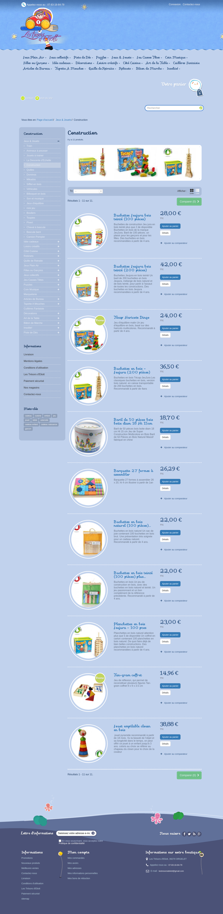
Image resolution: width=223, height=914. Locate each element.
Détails (165, 233)
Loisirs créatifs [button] (108, 63)
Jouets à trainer (35, 155)
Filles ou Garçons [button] (36, 63)
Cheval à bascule (35, 227)
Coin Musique (31, 289)
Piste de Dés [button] (83, 57)
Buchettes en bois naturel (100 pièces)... (132, 523)
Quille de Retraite (33, 260)
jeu (54, 416)
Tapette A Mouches (34, 304)
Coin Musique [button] (176, 57)
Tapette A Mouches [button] (70, 68)
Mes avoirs (73, 863)
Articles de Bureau (34, 299)
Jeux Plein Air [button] (34, 57)
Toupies (30, 217)
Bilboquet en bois (35, 193)
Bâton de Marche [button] (150, 68)
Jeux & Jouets (31, 141)
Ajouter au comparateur (175, 243)
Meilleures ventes (30, 868)
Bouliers (30, 213)
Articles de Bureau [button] (37, 68)
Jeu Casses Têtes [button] (149, 57)
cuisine (38, 416)
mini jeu (30, 208)
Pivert (29, 222)
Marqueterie (30, 294)
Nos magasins (31, 387)
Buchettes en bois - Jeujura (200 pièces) (132, 370)
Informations (32, 346)
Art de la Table (31, 318)
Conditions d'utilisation (36, 367)
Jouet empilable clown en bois (132, 728)
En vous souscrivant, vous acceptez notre (81, 842)
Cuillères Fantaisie (186, 63)
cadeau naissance (49, 424)
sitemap (25, 898)
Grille (192, 191)
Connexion (175, 4)
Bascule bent (33, 232)
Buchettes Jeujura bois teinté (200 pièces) (132, 268)
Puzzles (28, 284)
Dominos (31, 174)
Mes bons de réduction (79, 878)
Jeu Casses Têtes (33, 280)
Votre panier (182, 89)
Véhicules (31, 189)
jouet (27, 420)
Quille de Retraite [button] (102, 68)
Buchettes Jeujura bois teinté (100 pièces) (132, 217)
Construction (33, 165)
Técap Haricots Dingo (132, 317)
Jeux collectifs (31, 275)
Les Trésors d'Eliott (34, 374)
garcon (28, 429)
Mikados (31, 179)
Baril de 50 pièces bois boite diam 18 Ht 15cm (133, 421)
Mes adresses (74, 868)
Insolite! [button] (173, 68)
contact (30, 98)
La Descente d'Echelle (38, 160)
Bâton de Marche (33, 323)
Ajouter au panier (170, 226)
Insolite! (28, 327)
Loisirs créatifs (31, 246)
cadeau (28, 416)
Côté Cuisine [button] (133, 63)
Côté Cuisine (31, 251)
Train (29, 146)
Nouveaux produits (30, 863)
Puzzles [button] (102, 57)
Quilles (30, 170)
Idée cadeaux (31, 241)
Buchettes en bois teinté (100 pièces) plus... (133, 574)
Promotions (27, 858)
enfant (47, 416)
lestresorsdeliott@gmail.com (171, 871)
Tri (71, 191)
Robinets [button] (126, 68)
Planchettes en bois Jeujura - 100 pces (130, 626)
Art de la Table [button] (158, 63)
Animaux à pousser (37, 150)
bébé (35, 420)
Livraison (29, 354)
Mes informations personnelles (83, 873)
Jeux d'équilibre (35, 203)
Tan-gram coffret (128, 675)
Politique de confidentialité (72, 843)
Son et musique (35, 198)
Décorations (30, 313)
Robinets (28, 256)
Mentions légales (33, 361)
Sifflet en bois (33, 184)
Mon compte (78, 852)
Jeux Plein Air (31, 265)
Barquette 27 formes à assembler (133, 472)
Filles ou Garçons (33, 270)
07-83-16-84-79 (175, 865)
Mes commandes (76, 858)
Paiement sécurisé (34, 381)
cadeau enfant (31, 424)
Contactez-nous (191, 4)
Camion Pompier (35, 237)
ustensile (44, 420)
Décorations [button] (85, 63)
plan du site (46, 98)
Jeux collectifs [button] (60, 57)
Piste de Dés (31, 332)
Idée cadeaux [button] (62, 63)
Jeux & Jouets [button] (123, 57)
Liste (197, 191)
